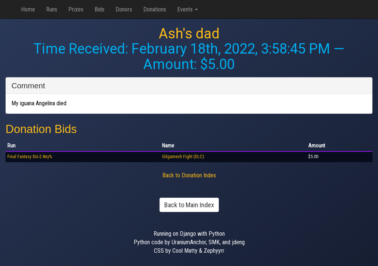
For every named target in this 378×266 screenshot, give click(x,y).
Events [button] (187, 9)
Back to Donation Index (189, 175)
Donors (124, 9)
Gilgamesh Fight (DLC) (183, 156)
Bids (99, 9)
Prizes (75, 9)
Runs (51, 9)
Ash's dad (189, 33)
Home (28, 9)
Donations (154, 9)
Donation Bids (41, 129)
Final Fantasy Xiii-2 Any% (29, 156)
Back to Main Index (189, 205)
